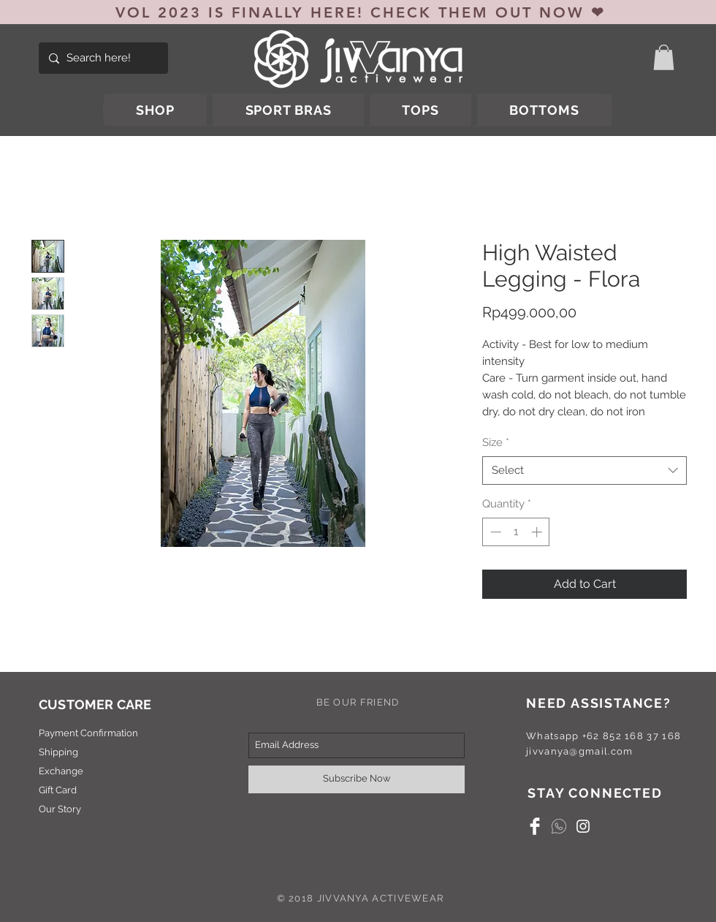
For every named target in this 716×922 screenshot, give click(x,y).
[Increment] (538, 531)
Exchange (61, 771)
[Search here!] (101, 58)
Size (495, 442)
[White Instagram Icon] (583, 826)
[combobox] (584, 470)
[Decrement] (494, 531)
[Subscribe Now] (356, 779)
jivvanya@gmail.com (579, 751)
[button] (663, 57)
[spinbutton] (516, 531)
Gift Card (58, 790)
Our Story (60, 809)
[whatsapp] (559, 826)
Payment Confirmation (88, 733)
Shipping (58, 752)
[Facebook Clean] (535, 826)
